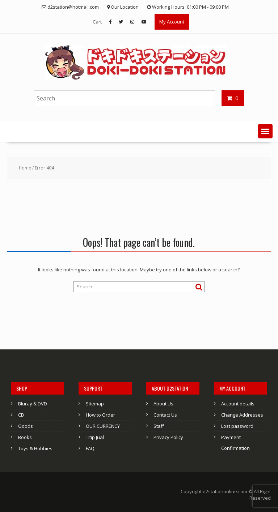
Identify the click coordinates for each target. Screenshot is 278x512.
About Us (163, 403)
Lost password (237, 426)
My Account (171, 21)
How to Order (100, 415)
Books (25, 437)
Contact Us (165, 415)
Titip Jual (95, 437)
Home (25, 168)
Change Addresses (242, 415)
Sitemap (95, 403)
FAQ (90, 448)
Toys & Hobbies (35, 448)
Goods (25, 426)
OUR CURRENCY (103, 426)
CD (21, 415)
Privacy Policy (168, 437)
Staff (158, 426)
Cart (97, 21)
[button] (265, 131)
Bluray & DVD (32, 403)
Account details (237, 403)
